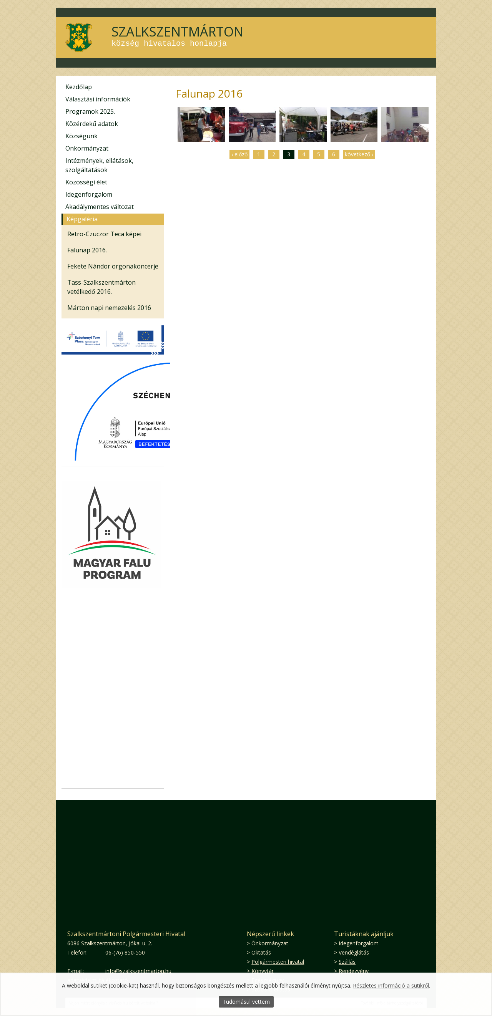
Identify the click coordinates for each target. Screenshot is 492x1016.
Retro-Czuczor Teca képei (104, 234)
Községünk (81, 136)
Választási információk (97, 99)
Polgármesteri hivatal (277, 961)
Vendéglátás (354, 952)
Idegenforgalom (88, 194)
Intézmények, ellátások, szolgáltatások (99, 165)
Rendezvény (354, 971)
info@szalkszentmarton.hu (138, 971)
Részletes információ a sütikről (391, 985)
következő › (359, 154)
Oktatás (261, 952)
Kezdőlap (78, 87)
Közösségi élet (86, 182)
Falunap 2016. (87, 250)
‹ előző (239, 154)
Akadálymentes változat (99, 206)
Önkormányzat (86, 148)
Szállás (347, 961)
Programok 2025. (90, 111)
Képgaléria (82, 219)
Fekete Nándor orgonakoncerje (112, 266)
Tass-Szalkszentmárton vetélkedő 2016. (101, 287)
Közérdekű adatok (91, 123)
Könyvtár (262, 971)
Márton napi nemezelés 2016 (109, 307)
